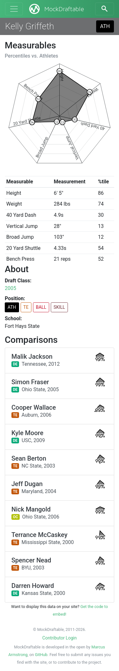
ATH (105, 26)
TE (26, 307)
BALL (41, 307)
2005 (10, 288)
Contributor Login (59, 637)
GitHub (41, 654)
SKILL (59, 307)
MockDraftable (56, 9)
